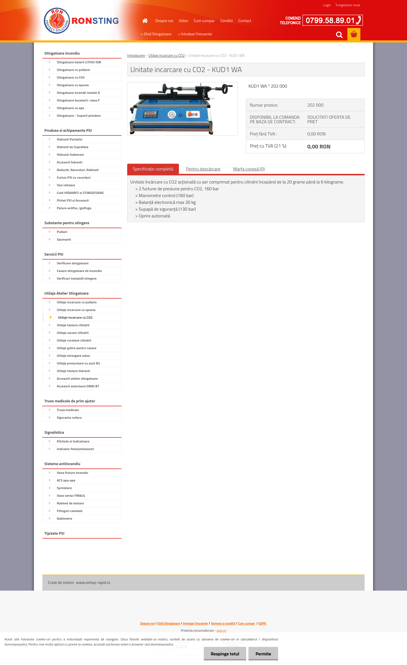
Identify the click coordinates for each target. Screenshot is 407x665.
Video (183, 20)
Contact (245, 20)
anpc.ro (221, 630)
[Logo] (81, 21)
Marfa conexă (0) (249, 168)
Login (327, 5)
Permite (263, 653)
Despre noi (164, 20)
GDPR (262, 623)
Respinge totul (225, 653)
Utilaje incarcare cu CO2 (167, 55)
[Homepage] (144, 20)
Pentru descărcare (203, 168)
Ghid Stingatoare (168, 623)
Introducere (136, 55)
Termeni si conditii (223, 623)
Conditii (226, 20)
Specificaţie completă (153, 168)
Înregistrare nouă (348, 5)
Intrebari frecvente (195, 623)
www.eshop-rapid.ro (93, 582)
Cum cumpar (204, 20)
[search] (339, 34)
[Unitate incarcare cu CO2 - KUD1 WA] (182, 84)
